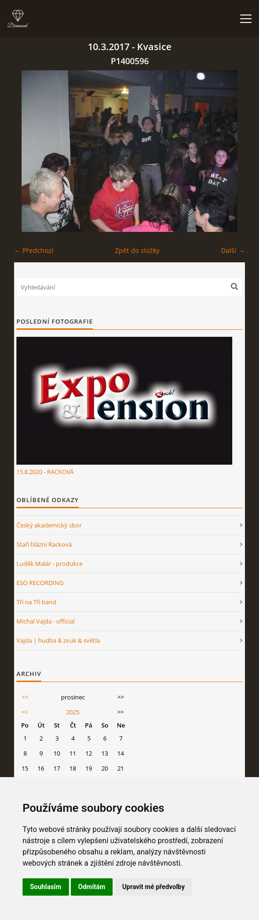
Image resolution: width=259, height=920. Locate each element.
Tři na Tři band (36, 602)
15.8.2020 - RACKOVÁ (45, 471)
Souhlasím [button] (45, 886)
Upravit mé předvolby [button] (153, 886)
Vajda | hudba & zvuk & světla (58, 640)
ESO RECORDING (39, 583)
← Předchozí (33, 250)
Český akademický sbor (49, 525)
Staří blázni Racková (44, 544)
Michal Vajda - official (45, 621)
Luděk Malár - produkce (49, 563)
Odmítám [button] (92, 886)
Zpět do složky (137, 250)
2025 (72, 712)
